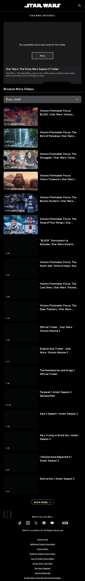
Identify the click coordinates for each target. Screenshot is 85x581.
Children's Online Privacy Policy (42, 554)
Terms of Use (42, 539)
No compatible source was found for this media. (42, 45)
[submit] (79, 5)
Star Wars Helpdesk (42, 568)
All (15, 99)
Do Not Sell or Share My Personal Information (42, 578)
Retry (42, 55)
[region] (42, 43)
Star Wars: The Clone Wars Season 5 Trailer (32, 68)
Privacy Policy (42, 549)
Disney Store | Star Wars (43, 563)
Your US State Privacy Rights (42, 559)
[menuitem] (5, 5)
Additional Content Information (42, 544)
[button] (42, 501)
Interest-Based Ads (42, 573)
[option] (45, 99)
